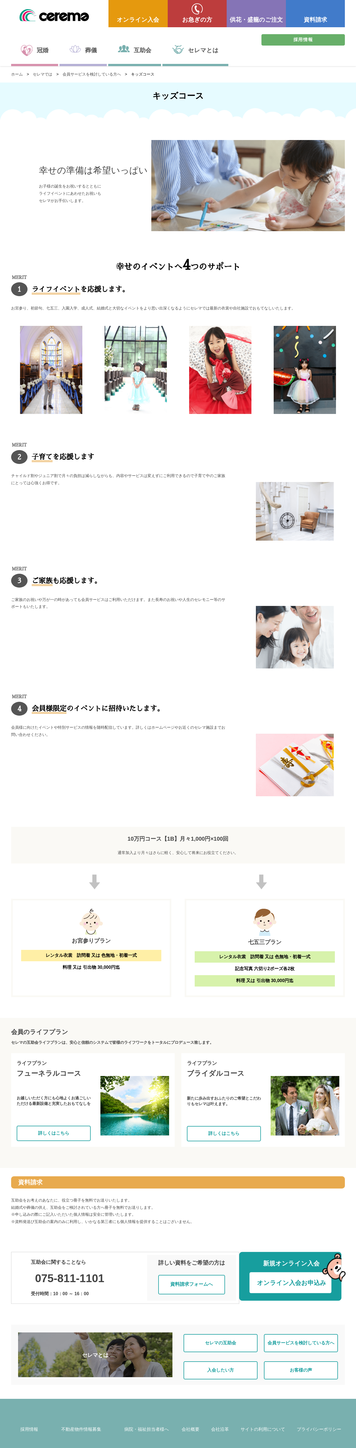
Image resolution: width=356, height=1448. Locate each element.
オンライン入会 (138, 19)
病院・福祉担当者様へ (146, 1421)
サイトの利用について (263, 1421)
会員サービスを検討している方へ (92, 74)
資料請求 (315, 19)
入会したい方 (220, 1360)
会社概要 (190, 1421)
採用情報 (303, 39)
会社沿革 (220, 1421)
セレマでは (42, 74)
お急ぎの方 (197, 19)
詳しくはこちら (53, 1133)
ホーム (17, 74)
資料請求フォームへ (194, 1280)
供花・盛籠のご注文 (256, 19)
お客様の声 (301, 1360)
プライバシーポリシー (319, 1421)
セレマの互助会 (220, 1336)
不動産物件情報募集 (81, 1421)
